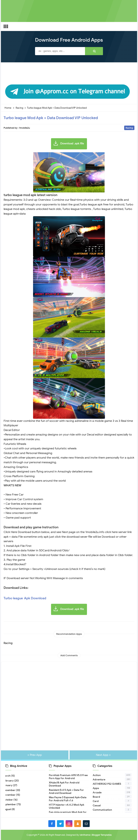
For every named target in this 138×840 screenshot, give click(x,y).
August (8, 809)
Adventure (99, 779)
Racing (129, 127)
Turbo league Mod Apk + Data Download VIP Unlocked (51, 117)
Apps (96, 788)
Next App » (103, 755)
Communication (102, 809)
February (9, 780)
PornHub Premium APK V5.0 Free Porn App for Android (68, 777)
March (7, 775)
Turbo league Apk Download (25, 598)
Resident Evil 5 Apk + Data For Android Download (66, 791)
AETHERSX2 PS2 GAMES (107, 783)
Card (96, 801)
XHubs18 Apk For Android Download (64, 784)
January (8, 785)
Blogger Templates (102, 834)
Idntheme (85, 834)
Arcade (97, 792)
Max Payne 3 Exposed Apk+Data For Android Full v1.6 (67, 799)
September (10, 804)
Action (97, 775)
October (9, 799)
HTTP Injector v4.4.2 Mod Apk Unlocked (66, 806)
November (10, 794)
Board (96, 796)
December (10, 790)
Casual (97, 805)
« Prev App (34, 755)
